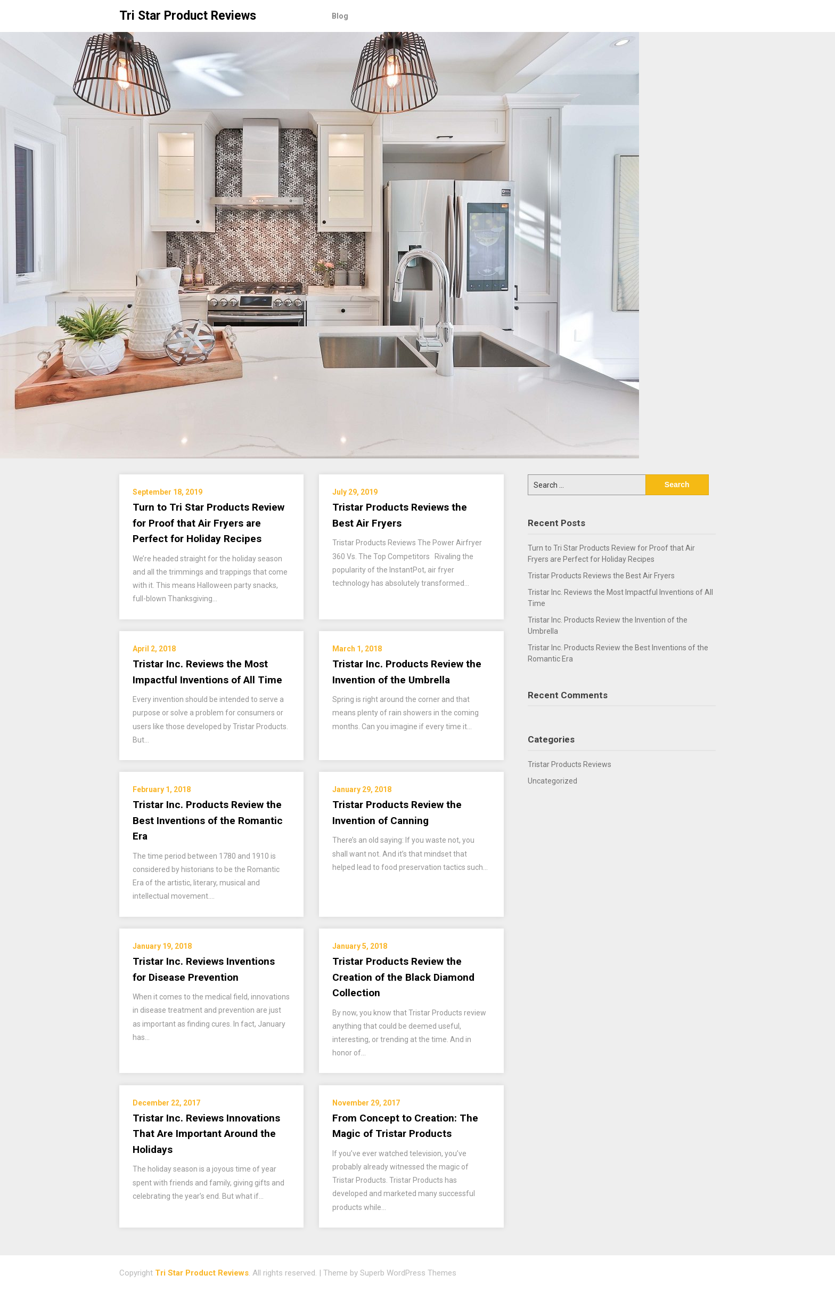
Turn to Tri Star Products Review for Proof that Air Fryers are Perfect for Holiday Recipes (208, 523)
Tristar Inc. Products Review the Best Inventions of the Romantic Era (208, 820)
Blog (340, 16)
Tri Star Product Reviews (187, 16)
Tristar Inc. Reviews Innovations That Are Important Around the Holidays (206, 1134)
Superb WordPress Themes (408, 1273)
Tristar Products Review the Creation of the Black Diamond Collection (403, 977)
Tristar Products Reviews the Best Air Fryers (601, 575)
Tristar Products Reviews (569, 764)
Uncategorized (552, 781)
